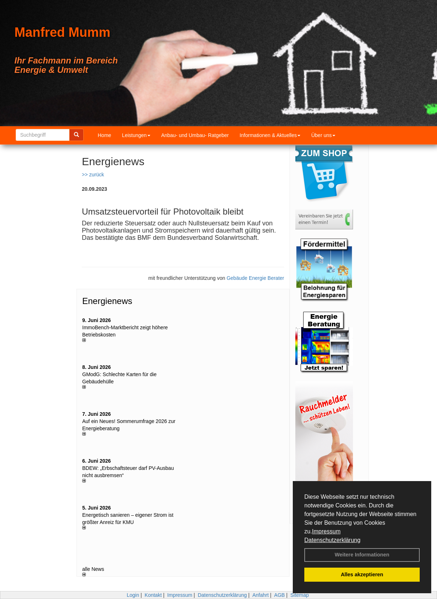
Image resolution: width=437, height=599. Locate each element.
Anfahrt (260, 595)
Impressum (326, 531)
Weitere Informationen (362, 555)
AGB (279, 595)
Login (133, 595)
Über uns (323, 135)
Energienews (107, 301)
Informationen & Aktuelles (269, 135)
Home (104, 135)
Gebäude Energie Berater (255, 278)
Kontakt (153, 595)
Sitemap (299, 595)
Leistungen (136, 135)
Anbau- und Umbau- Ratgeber (195, 135)
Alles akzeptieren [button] (362, 574)
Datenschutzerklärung (332, 540)
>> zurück (93, 174)
